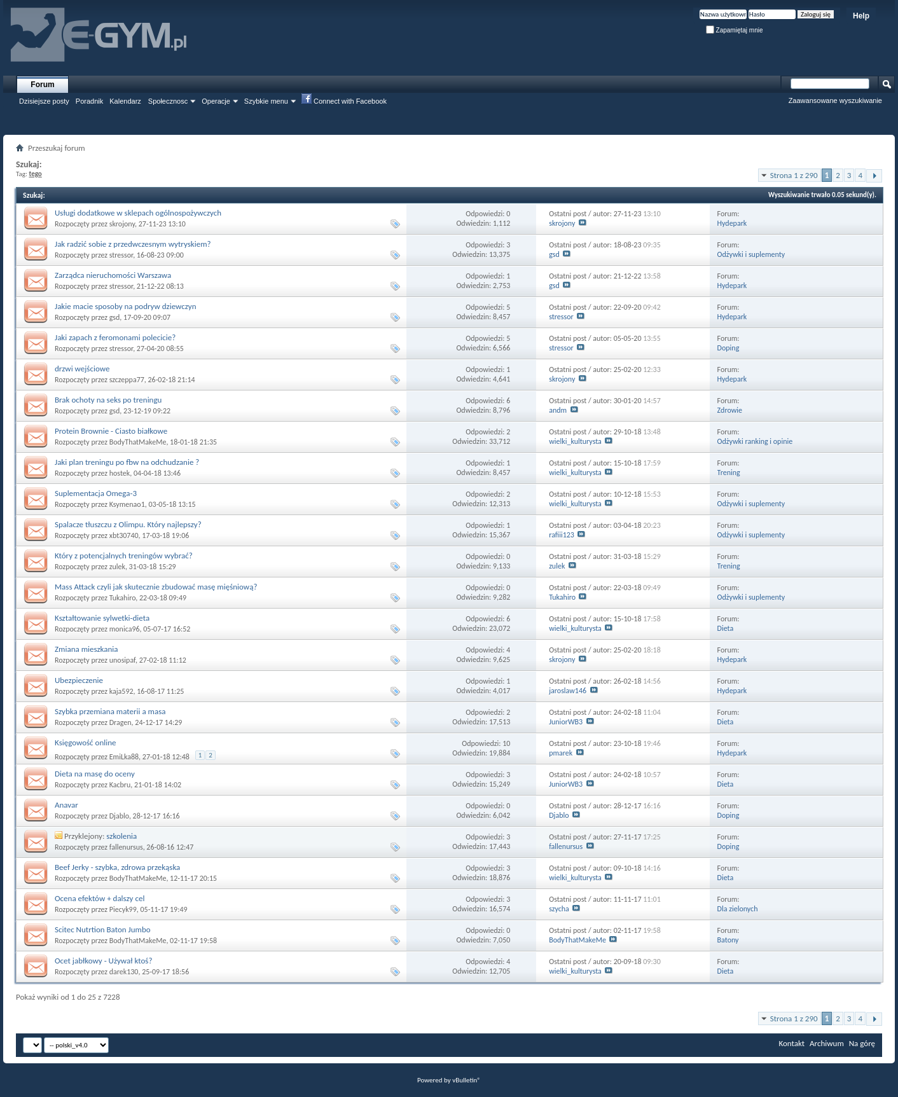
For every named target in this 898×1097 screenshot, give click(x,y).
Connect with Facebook (344, 100)
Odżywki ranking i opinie (755, 441)
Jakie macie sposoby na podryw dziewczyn (126, 306)
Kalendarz (125, 101)
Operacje (216, 101)
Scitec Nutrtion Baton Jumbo (103, 929)
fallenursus (126, 847)
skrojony (122, 223)
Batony (728, 939)
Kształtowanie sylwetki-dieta (102, 618)
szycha (559, 908)
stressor (121, 255)
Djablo (119, 815)
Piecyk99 (123, 909)
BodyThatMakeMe (138, 442)
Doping (728, 347)
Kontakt (791, 1043)
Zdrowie (729, 410)
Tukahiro (122, 597)
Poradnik (89, 101)
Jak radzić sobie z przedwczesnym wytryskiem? (133, 244)
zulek (117, 566)
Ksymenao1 (127, 504)
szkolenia (121, 836)
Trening (728, 472)
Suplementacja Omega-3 (96, 493)
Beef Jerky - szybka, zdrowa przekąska (117, 867)
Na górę (862, 1043)
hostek (119, 473)
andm (558, 410)
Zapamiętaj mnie (734, 30)
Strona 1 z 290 (794, 175)
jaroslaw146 (567, 690)
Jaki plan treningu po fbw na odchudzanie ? (127, 462)
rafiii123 (561, 534)
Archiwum (827, 1043)
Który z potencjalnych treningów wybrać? (124, 555)
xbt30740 (124, 535)
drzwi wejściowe (82, 368)
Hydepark (732, 223)
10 (506, 743)
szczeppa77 (126, 379)
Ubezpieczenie (79, 680)
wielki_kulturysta (575, 441)
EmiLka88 (124, 756)
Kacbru (120, 784)
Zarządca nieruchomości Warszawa (113, 275)
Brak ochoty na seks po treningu (108, 399)
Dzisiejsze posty (44, 101)
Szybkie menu (266, 101)
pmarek (560, 753)
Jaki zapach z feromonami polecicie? (115, 337)
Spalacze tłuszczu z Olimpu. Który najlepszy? (128, 524)
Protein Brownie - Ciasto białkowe (111, 431)
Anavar (66, 805)
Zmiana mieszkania (86, 649)
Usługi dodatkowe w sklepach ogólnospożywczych (138, 212)
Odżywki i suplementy (751, 254)
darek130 (124, 971)
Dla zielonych (737, 908)
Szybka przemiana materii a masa (110, 711)
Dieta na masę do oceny (95, 773)
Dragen (120, 722)
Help (861, 15)
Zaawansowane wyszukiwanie (835, 100)
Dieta (725, 628)
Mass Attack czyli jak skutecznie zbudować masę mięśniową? (156, 586)
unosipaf (122, 660)
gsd (554, 254)
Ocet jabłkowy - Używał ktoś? (103, 960)
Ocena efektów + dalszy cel (99, 898)
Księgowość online (85, 742)
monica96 (124, 628)
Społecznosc (168, 101)
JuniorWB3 (566, 721)
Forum (42, 84)
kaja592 (121, 691)
